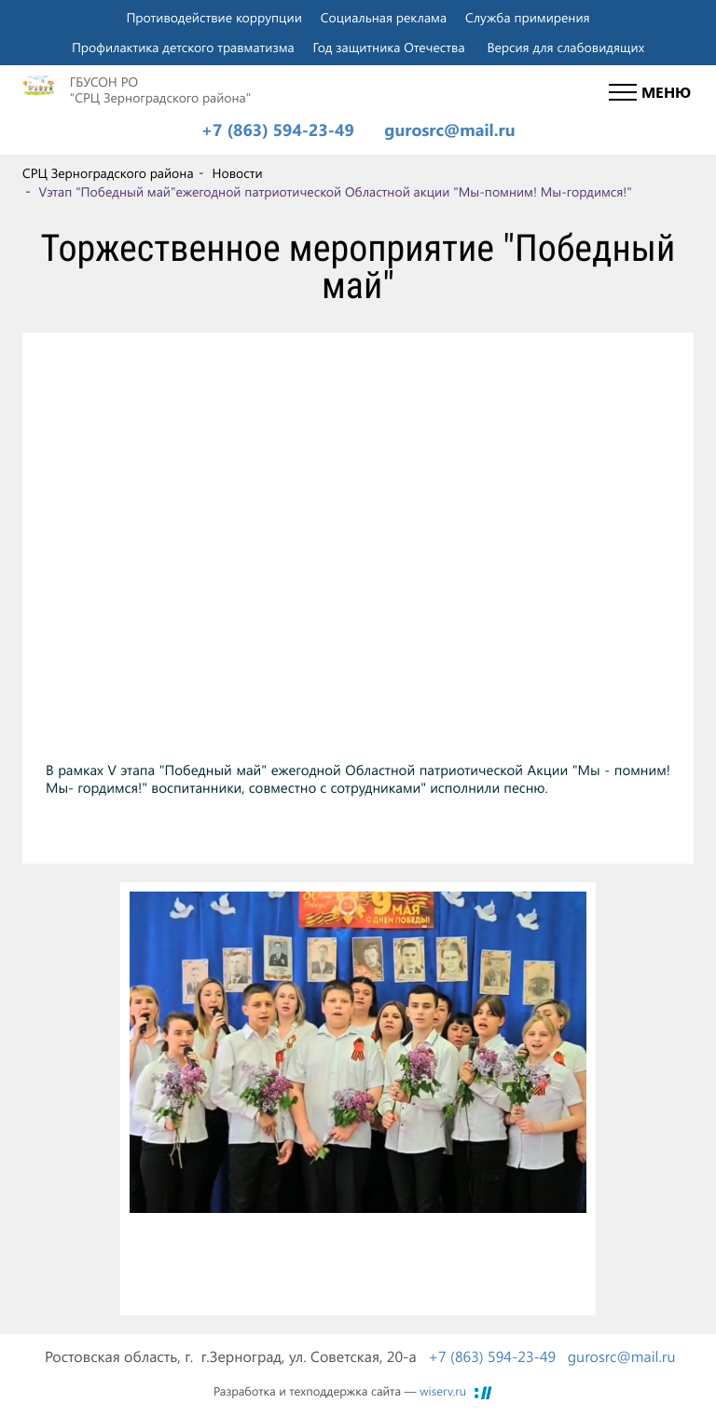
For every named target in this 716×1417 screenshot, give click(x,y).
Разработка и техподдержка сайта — (339, 1391)
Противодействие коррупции (213, 17)
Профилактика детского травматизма (183, 47)
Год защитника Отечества (389, 47)
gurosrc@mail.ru (449, 130)
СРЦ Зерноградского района (108, 174)
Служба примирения (527, 17)
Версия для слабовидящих (565, 47)
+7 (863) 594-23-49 (276, 130)
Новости (237, 174)
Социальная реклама (384, 17)
